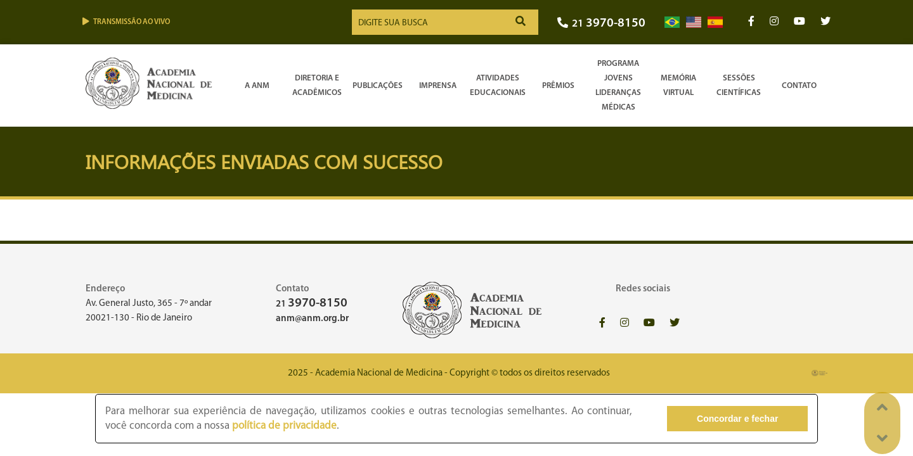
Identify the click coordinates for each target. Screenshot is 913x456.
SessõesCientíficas (738, 85)
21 (601, 23)
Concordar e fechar (737, 419)
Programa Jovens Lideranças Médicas (618, 85)
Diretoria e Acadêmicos (317, 85)
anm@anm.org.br (312, 319)
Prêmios (558, 86)
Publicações (378, 86)
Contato (799, 86)
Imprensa (437, 86)
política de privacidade (284, 426)
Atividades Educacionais (498, 85)
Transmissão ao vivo (126, 22)
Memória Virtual (678, 85)
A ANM (257, 86)
